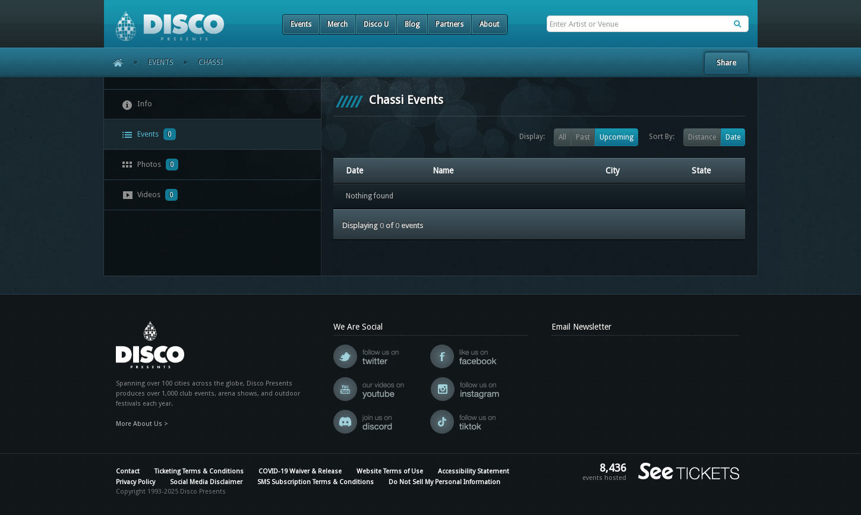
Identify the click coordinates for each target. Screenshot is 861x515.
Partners (449, 24)
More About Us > (142, 424)
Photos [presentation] (150, 164)
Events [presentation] (149, 134)
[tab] (212, 104)
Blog (412, 24)
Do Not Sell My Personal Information (444, 482)
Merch (337, 24)
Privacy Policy (135, 482)
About (489, 24)
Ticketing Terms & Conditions (199, 471)
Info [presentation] (137, 104)
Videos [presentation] (150, 195)
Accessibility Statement (473, 471)
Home (114, 62)
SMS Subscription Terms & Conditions (315, 482)
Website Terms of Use (390, 471)
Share (726, 62)
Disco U (376, 24)
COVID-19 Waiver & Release (300, 471)
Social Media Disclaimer (206, 482)
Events (301, 24)
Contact (128, 471)
